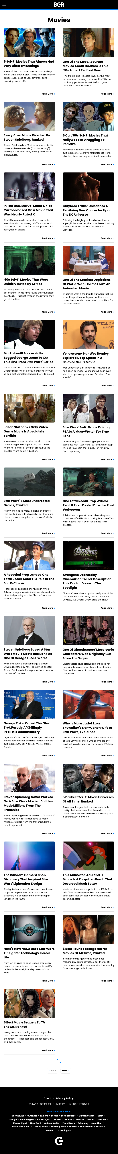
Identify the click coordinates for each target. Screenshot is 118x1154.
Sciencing (83, 1123)
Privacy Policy (65, 1098)
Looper (90, 1119)
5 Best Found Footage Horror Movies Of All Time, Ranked (85, 951)
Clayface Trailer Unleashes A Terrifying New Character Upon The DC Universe (87, 210)
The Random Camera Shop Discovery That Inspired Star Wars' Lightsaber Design (26, 879)
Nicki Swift (35, 1123)
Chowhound (18, 1116)
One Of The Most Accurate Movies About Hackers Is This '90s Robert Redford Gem (85, 66)
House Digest (43, 1119)
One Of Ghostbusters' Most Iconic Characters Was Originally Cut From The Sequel (88, 654)
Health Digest (27, 1119)
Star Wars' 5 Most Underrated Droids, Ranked (27, 503)
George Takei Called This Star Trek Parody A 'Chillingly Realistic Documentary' (27, 727)
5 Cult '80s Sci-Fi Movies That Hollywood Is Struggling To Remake (85, 139)
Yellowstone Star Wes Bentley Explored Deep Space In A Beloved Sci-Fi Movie (86, 358)
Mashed (102, 1119)
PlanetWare (69, 1123)
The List (73, 1126)
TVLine (99, 1126)
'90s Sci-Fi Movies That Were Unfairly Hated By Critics (26, 282)
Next (64, 1070)
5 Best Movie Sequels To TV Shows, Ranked (24, 1024)
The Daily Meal (58, 1126)
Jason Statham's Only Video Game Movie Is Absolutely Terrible (26, 431)
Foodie (54, 1116)
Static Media (44, 1104)
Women (50, 1130)
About (47, 1098)
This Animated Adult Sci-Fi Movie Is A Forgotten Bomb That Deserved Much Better (87, 879)
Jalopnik (79, 1119)
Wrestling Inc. (64, 1130)
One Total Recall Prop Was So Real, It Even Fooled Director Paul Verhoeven (88, 505)
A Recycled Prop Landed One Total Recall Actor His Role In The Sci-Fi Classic (29, 579)
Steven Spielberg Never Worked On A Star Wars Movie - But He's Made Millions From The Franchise (28, 803)
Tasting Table (40, 1126)
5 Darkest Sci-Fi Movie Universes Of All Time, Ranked (88, 799)
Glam (100, 1116)
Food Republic (68, 1116)
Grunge (13, 1119)
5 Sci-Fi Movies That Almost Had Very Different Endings (29, 64)
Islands (68, 1119)
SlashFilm (96, 1123)
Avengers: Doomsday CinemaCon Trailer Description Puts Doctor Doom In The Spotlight (87, 581)
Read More (47, 94)
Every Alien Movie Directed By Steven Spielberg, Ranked (27, 137)
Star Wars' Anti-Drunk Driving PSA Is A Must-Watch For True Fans (86, 431)
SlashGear (17, 1126)
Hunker (57, 1119)
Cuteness (32, 1116)
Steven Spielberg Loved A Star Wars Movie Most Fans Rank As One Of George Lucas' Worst (28, 653)
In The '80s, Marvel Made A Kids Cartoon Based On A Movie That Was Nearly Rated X (28, 210)
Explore (44, 1116)
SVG (28, 1126)
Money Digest (20, 1123)
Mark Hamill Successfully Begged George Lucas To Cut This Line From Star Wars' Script (28, 357)
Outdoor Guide (51, 1123)
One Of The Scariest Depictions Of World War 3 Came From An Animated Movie (86, 284)
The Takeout (86, 1126)
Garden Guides (86, 1116)
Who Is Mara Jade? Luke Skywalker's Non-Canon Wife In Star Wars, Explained (87, 727)
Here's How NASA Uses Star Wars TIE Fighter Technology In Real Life (29, 953)
